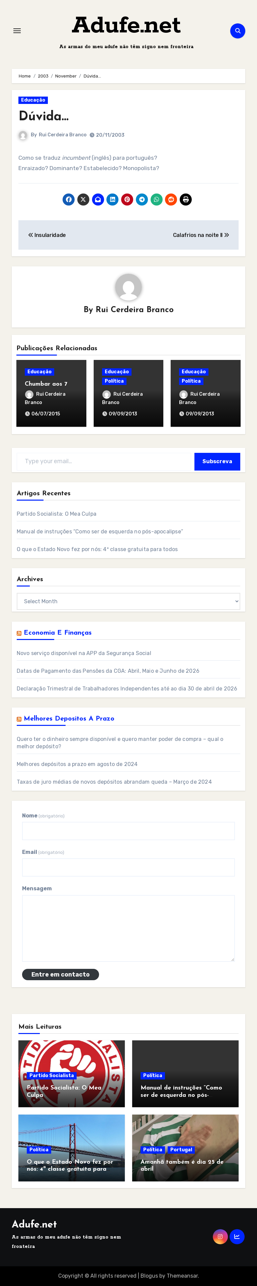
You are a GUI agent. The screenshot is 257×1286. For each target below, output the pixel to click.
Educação (33, 100)
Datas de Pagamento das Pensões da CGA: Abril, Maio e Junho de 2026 (108, 671)
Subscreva (217, 461)
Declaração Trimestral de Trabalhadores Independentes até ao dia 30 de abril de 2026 (127, 688)
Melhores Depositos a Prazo (69, 719)
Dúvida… (43, 117)
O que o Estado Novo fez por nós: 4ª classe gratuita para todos (97, 549)
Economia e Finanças (58, 633)
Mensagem (37, 888)
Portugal (181, 1150)
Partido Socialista (51, 1075)
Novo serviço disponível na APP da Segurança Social (84, 653)
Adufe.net (126, 26)
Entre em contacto (60, 974)
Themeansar (182, 1276)
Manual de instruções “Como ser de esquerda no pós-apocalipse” (100, 531)
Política (114, 381)
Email (43, 852)
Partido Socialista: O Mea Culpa (56, 514)
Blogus (149, 1276)
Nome (43, 815)
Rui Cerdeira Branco (63, 135)
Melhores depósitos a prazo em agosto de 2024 (77, 764)
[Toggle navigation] (17, 31)
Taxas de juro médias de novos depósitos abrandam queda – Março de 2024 (114, 782)
